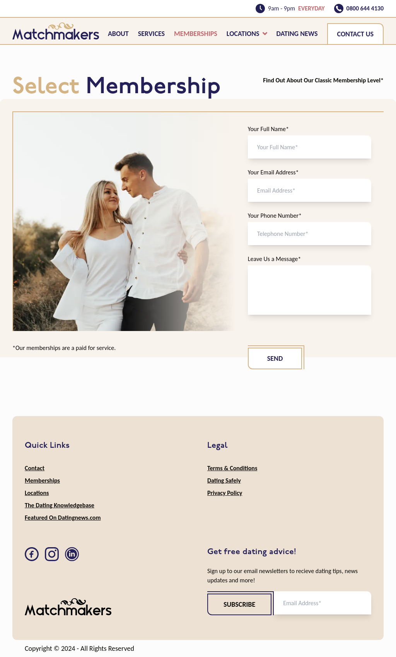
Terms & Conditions (232, 468)
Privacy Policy (224, 493)
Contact (34, 468)
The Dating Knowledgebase (59, 505)
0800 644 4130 (365, 8)
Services (151, 33)
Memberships (195, 33)
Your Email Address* (273, 172)
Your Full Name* (268, 129)
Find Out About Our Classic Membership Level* (323, 80)
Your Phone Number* (275, 215)
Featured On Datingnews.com (63, 517)
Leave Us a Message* (274, 259)
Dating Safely (224, 480)
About (118, 33)
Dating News (297, 33)
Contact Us (355, 34)
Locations (247, 33)
